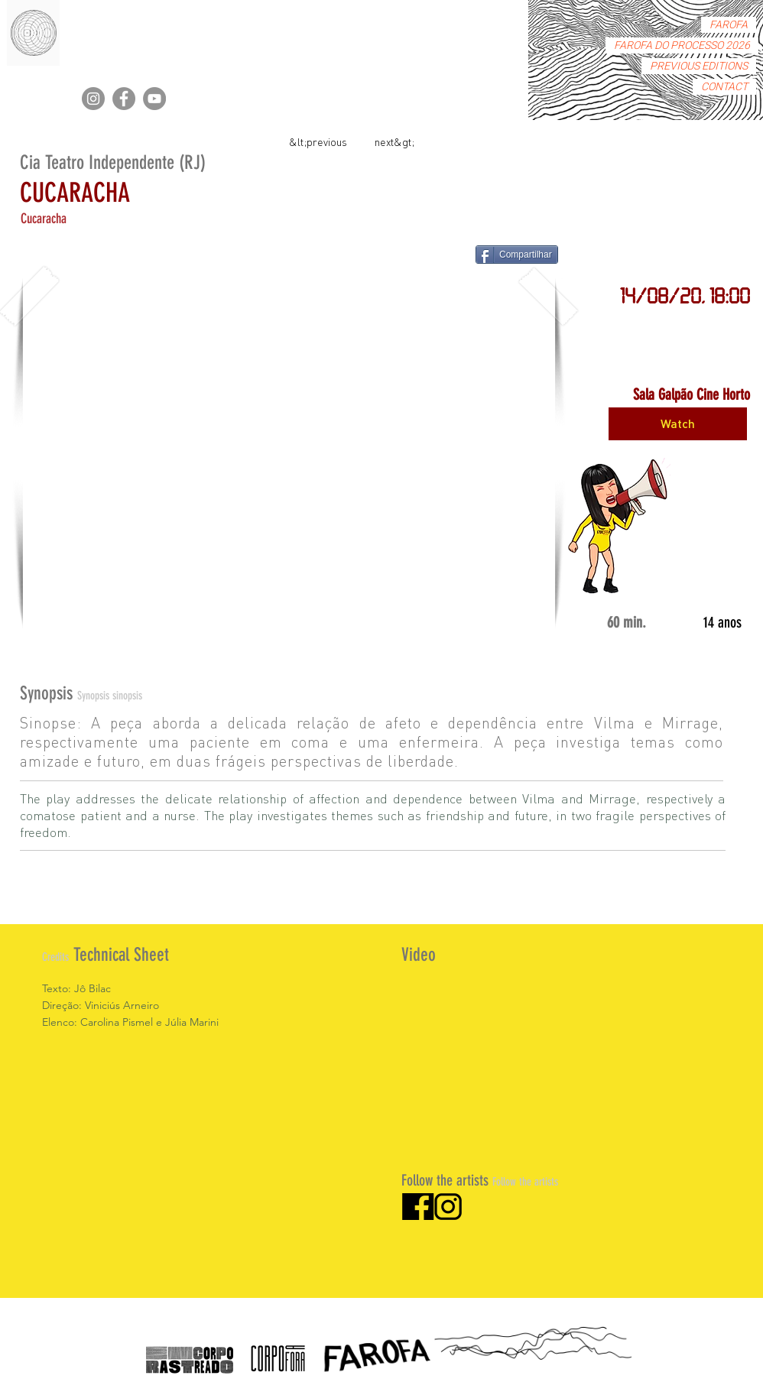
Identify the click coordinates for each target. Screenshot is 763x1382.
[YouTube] (154, 98)
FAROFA (728, 25)
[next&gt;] (394, 141)
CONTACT (724, 86)
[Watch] (678, 423)
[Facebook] (123, 98)
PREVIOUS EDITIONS (699, 66)
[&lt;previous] (318, 141)
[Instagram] (93, 98)
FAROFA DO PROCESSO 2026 (682, 45)
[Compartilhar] (517, 254)
